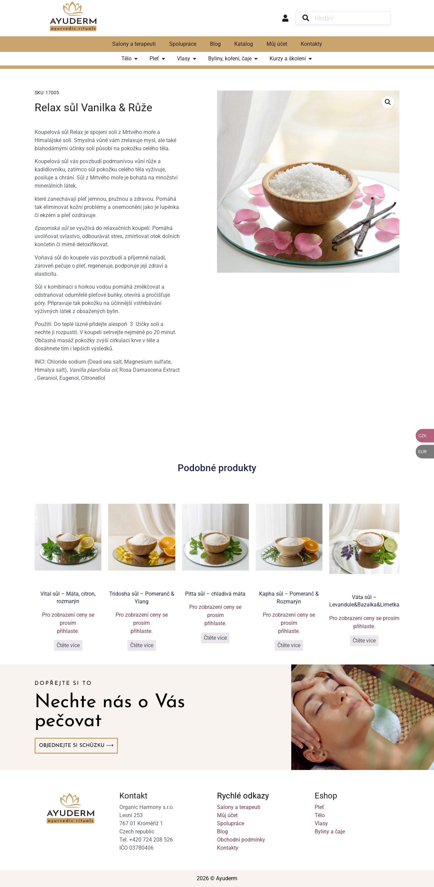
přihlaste (67, 631)
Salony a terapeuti (134, 44)
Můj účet (277, 44)
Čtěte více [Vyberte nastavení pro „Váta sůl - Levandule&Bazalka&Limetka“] (364, 640)
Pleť (319, 807)
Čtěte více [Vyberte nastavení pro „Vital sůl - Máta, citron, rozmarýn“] (68, 645)
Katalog (243, 44)
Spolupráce (182, 44)
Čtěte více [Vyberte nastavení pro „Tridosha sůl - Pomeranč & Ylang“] (141, 645)
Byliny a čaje (330, 831)
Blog (215, 44)
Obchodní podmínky (241, 839)
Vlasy (321, 823)
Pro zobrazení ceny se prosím (68, 619)
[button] (388, 102)
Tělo (320, 815)
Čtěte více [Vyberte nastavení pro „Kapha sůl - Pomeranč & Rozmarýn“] (288, 645)
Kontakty (311, 44)
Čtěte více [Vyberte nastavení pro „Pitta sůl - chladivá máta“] (215, 638)
